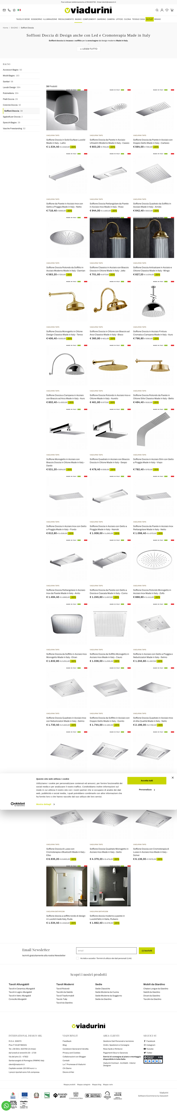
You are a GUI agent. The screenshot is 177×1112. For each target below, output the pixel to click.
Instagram (149, 1045)
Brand (157, 19)
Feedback (67, 1041)
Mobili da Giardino (154, 984)
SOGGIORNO (36, 19)
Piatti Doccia (10, 99)
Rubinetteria (10, 93)
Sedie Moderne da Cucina (107, 992)
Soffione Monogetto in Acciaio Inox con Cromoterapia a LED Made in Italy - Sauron (152, 785)
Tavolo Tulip (61, 999)
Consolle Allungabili (17, 999)
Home (5, 28)
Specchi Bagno (11, 122)
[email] (106, 950)
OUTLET (149, 19)
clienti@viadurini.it (16, 1064)
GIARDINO (101, 19)
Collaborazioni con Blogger (74, 1057)
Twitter (148, 1053)
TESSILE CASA (138, 19)
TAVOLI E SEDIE (23, 19)
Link (129, 958)
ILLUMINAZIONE (50, 19)
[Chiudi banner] (173, 1080)
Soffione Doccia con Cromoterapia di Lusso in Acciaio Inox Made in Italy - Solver (151, 852)
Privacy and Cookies (71, 1053)
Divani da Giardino (151, 996)
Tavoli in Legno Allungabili (20, 992)
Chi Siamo (67, 1068)
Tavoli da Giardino (64, 1003)
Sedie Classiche (102, 989)
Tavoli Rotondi (62, 989)
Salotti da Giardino (151, 992)
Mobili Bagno (11, 75)
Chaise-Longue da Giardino (155, 989)
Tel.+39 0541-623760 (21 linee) (22, 1049)
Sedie (98, 984)
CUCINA (127, 19)
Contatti (66, 1061)
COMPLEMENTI (89, 19)
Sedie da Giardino (103, 999)
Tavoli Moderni (65, 984)
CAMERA (111, 19)
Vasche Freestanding (14, 128)
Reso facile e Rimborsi (112, 1049)
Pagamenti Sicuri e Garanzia (115, 1053)
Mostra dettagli (43, 1106)
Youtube (148, 1049)
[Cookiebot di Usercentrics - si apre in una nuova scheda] (18, 1107)
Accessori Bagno (12, 69)
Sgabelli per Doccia (13, 116)
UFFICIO (119, 19)
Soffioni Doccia (27, 28)
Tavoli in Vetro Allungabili (20, 996)
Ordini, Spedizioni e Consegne (116, 1045)
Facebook (149, 1041)
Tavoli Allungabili (19, 984)
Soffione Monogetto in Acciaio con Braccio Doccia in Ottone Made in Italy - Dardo (65, 462)
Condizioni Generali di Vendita (75, 1049)
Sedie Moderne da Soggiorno (108, 996)
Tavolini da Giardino (152, 999)
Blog (65, 1045)
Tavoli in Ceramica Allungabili (22, 989)
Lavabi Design (11, 87)
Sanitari (8, 81)
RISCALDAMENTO (66, 19)
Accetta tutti (147, 1083)
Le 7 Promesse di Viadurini (74, 1064)
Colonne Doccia (12, 105)
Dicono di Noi (68, 1072)
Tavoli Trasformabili (65, 996)
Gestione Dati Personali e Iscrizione (118, 1041)
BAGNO (78, 19)
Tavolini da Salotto (64, 992)
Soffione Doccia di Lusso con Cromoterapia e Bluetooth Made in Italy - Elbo (66, 852)
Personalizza (147, 1092)
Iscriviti (147, 950)
